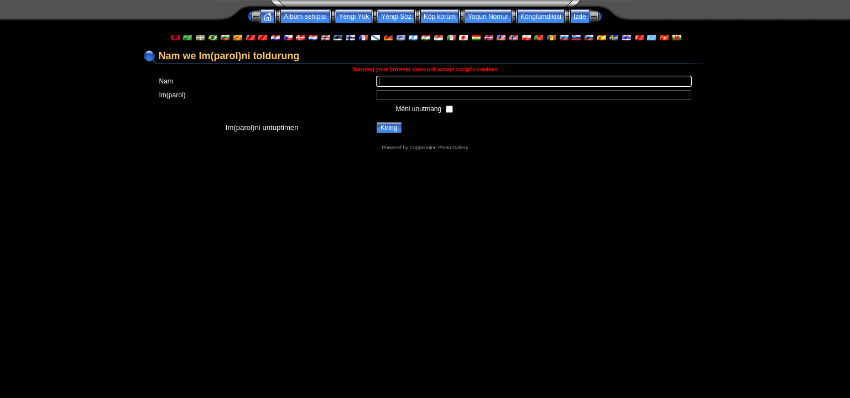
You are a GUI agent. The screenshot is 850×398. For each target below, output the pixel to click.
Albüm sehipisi (305, 16)
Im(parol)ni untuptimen (262, 127)
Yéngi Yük (354, 16)
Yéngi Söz (396, 16)
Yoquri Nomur (488, 16)
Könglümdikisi (540, 16)
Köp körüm (440, 16)
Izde (579, 16)
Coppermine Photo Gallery (438, 147)
